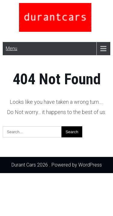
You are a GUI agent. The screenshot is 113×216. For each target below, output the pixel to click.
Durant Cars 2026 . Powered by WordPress (56, 165)
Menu (11, 48)
